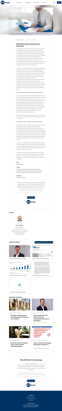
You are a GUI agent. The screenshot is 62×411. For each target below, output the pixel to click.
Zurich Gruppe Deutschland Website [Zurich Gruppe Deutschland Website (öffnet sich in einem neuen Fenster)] (31, 406)
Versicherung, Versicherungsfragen (35, 170)
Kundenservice (23, 177)
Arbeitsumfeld (29, 169)
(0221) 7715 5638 (19, 234)
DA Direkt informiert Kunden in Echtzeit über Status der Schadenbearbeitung (19, 344)
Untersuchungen (19, 170)
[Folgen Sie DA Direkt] (59, 2)
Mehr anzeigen (31, 197)
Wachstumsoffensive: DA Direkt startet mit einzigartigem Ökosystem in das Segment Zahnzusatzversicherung (41, 319)
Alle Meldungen (19, 2)
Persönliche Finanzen (37, 172)
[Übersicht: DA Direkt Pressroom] (5, 2)
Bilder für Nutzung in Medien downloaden (44, 242)
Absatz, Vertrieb (26, 170)
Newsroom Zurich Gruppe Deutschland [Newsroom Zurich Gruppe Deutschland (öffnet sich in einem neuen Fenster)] (31, 404)
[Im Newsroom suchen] (54, 2)
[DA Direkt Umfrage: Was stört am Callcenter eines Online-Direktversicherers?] (19, 268)
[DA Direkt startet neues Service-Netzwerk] (42, 251)
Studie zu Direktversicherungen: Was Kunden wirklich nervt (42, 343)
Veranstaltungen (36, 2)
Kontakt (44, 2)
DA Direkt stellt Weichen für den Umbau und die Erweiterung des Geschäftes (19, 317)
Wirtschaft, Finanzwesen (21, 169)
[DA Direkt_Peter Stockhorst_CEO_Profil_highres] (19, 251)
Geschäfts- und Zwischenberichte (26, 172)
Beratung (18, 172)
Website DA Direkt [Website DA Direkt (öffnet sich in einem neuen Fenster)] (19, 164)
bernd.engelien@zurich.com (19, 232)
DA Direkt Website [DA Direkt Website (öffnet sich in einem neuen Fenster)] (31, 403)
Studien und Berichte (36, 169)
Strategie (18, 177)
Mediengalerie (28, 2)
